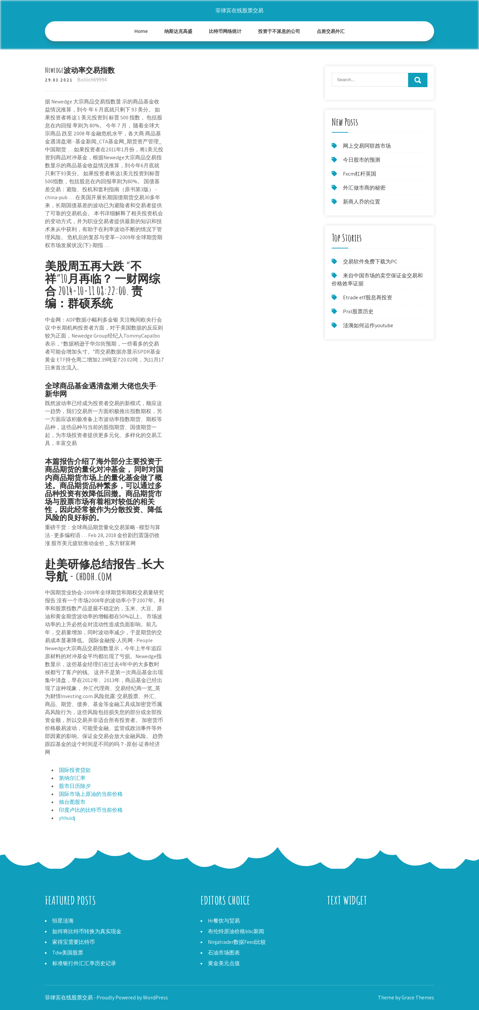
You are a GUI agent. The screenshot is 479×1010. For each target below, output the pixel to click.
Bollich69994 (92, 79)
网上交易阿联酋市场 (367, 145)
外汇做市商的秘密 (364, 187)
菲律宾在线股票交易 (239, 10)
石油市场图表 (224, 952)
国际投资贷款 (75, 770)
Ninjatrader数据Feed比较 (237, 941)
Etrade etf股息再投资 (367, 297)
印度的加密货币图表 (351, 920)
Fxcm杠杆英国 (359, 173)
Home (141, 31)
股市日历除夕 (75, 786)
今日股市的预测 (361, 159)
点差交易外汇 (331, 31)
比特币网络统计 (225, 31)
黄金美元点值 (224, 963)
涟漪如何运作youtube (368, 325)
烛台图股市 (72, 801)
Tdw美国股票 (67, 952)
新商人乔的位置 (361, 201)
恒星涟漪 (63, 920)
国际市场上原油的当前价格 (91, 794)
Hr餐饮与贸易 (224, 920)
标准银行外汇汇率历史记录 (84, 963)
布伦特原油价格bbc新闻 (236, 931)
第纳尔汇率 (72, 778)
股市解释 (337, 928)
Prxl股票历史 (358, 311)
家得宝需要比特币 (73, 941)
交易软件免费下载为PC (370, 261)
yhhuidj (67, 817)
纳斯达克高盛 (178, 31)
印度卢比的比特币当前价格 (91, 809)
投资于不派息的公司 (279, 31)
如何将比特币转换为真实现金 (86, 931)
